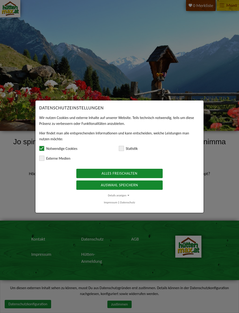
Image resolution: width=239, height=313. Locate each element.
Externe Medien (54, 158)
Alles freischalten (119, 173)
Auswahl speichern (119, 185)
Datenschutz (127, 202)
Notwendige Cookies (58, 148)
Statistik (128, 148)
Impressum (110, 202)
